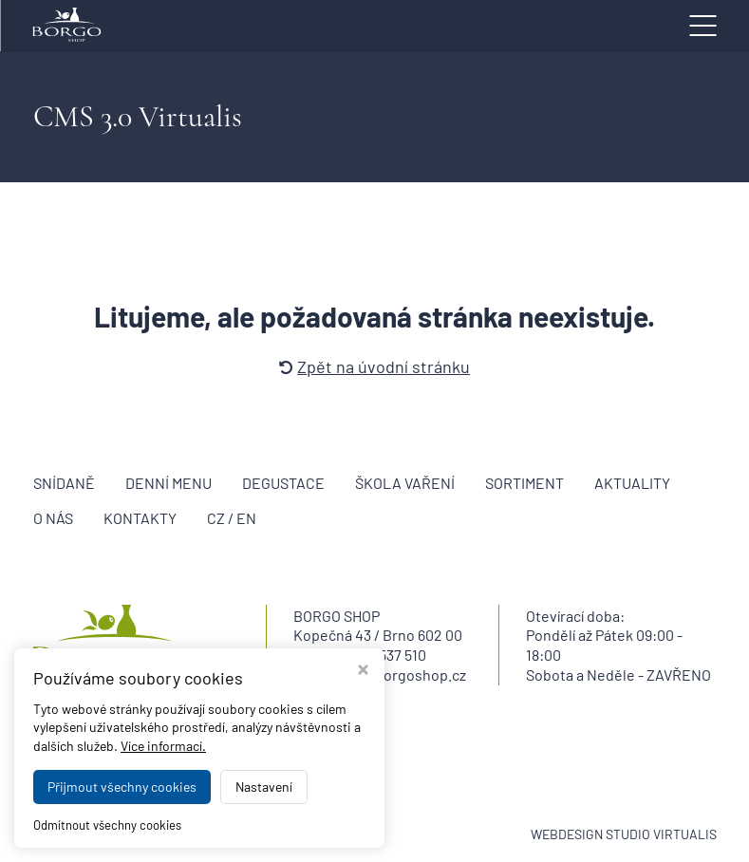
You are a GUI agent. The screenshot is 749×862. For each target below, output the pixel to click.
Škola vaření (405, 483)
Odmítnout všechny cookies (107, 825)
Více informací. (163, 746)
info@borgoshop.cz (401, 674)
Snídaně (64, 483)
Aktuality (632, 483)
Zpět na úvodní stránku (374, 366)
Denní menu (168, 483)
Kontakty (140, 518)
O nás (53, 518)
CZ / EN (231, 518)
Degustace (283, 483)
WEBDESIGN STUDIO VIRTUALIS (624, 834)
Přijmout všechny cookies (122, 786)
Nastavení (263, 786)
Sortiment (524, 483)
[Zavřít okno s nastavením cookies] (363, 671)
